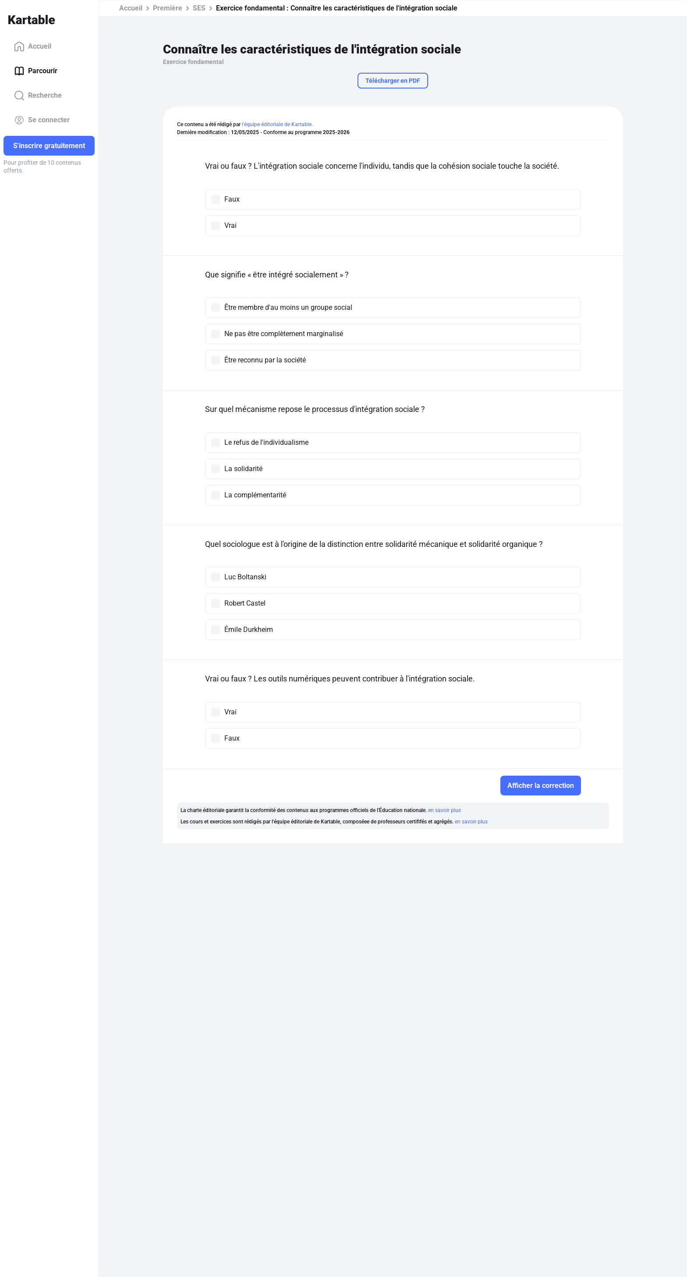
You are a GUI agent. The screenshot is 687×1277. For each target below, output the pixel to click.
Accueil (32, 46)
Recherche (38, 95)
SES (199, 8)
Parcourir (35, 71)
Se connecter (42, 120)
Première (167, 8)
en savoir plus (444, 810)
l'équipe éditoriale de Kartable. (277, 124)
